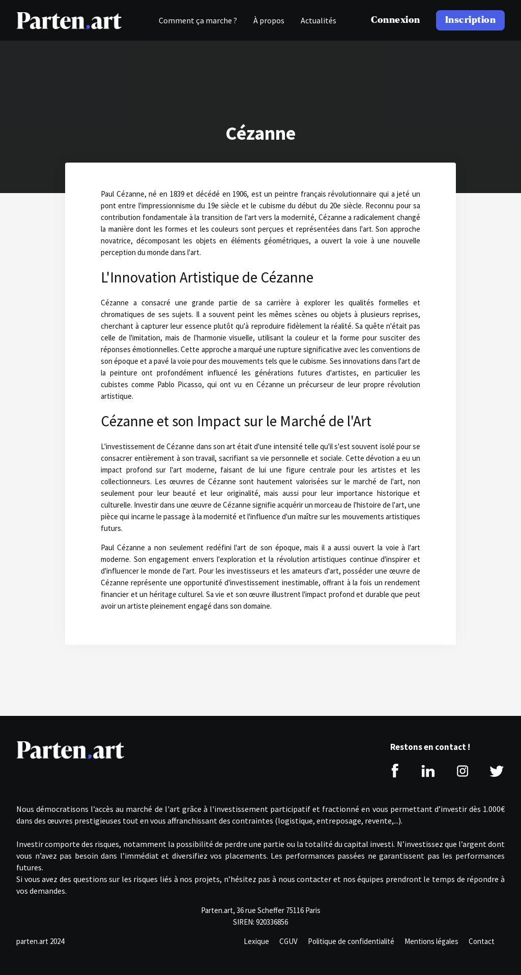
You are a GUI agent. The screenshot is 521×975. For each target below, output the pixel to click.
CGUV (288, 941)
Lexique (256, 941)
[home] (69, 20)
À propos (268, 20)
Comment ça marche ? (198, 20)
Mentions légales (431, 941)
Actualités (318, 20)
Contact (482, 941)
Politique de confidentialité (351, 941)
